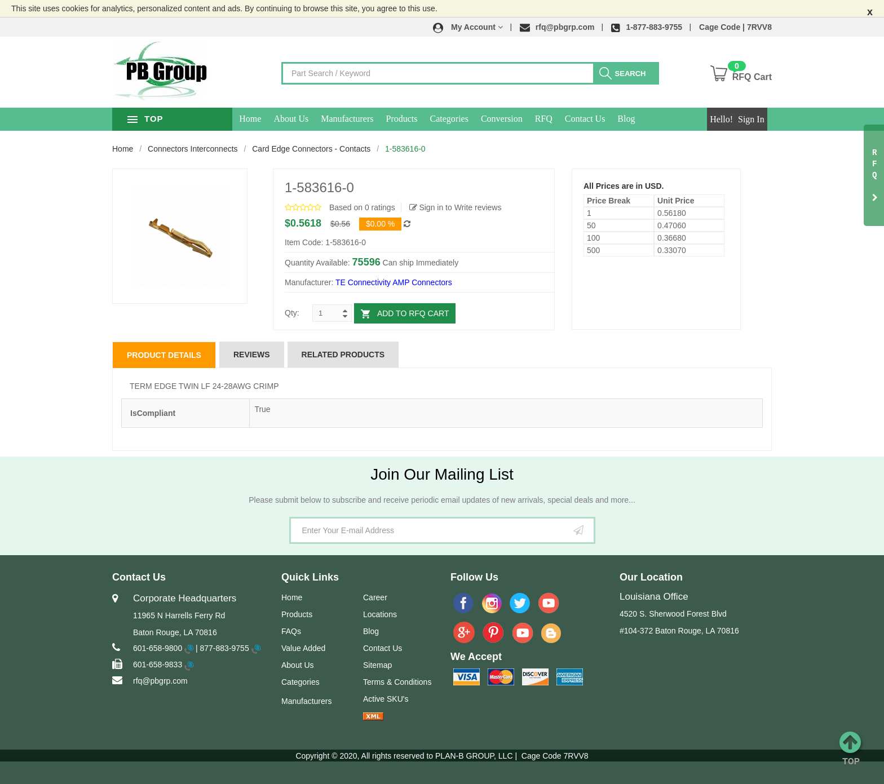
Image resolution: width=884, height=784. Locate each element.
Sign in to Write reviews (455, 207)
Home (282, 118)
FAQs (291, 631)
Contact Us (617, 118)
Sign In (751, 119)
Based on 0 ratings (362, 207)
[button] (468, 27)
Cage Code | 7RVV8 (735, 27)
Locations (380, 614)
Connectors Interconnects (193, 148)
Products (433, 118)
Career (375, 597)
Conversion (534, 118)
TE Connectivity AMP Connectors (393, 282)
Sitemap (377, 665)
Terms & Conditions (397, 681)
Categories (481, 118)
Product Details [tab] (164, 355)
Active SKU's (385, 698)
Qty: (292, 312)
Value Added (303, 648)
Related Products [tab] (343, 354)
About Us (323, 118)
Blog (658, 118)
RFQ (575, 118)
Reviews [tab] (251, 354)
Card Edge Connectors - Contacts (311, 148)
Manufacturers (379, 118)
